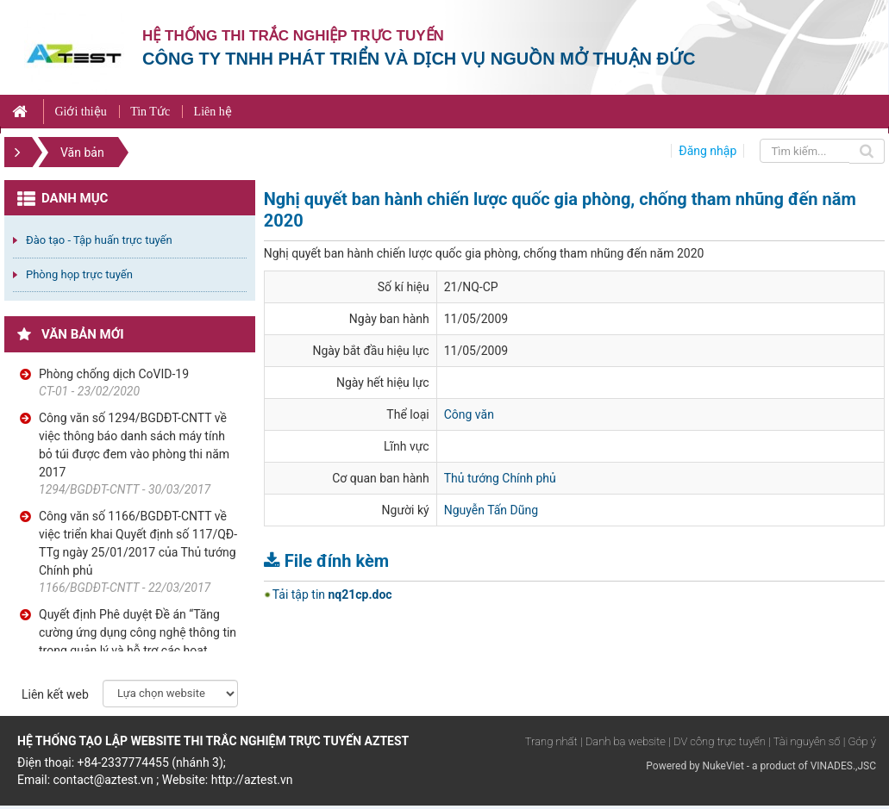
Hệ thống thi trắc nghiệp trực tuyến (293, 36)
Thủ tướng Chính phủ (500, 478)
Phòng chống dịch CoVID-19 (114, 374)
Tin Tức (150, 111)
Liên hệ (213, 111)
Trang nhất (551, 741)
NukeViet (722, 766)
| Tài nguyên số (804, 741)
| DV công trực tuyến (716, 741)
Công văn (469, 414)
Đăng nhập (707, 151)
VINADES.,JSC (843, 766)
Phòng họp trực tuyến (79, 274)
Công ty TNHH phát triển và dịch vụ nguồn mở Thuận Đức (418, 58)
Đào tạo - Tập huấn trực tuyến (99, 239)
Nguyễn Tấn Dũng (491, 510)
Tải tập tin (332, 594)
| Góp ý (859, 741)
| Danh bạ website (623, 741)
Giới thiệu (80, 111)
